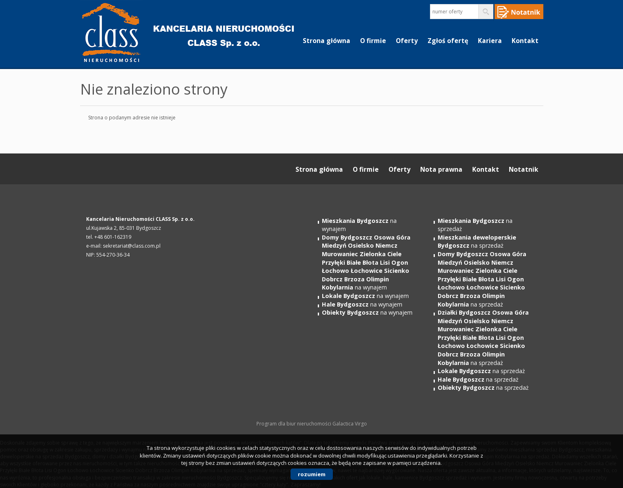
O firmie (373, 40)
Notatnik (523, 169)
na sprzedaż (477, 241)
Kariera (490, 40)
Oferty (407, 40)
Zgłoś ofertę (448, 40)
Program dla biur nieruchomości (294, 423)
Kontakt (525, 40)
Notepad (519, 11)
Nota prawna (441, 169)
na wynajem (366, 262)
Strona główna (326, 40)
